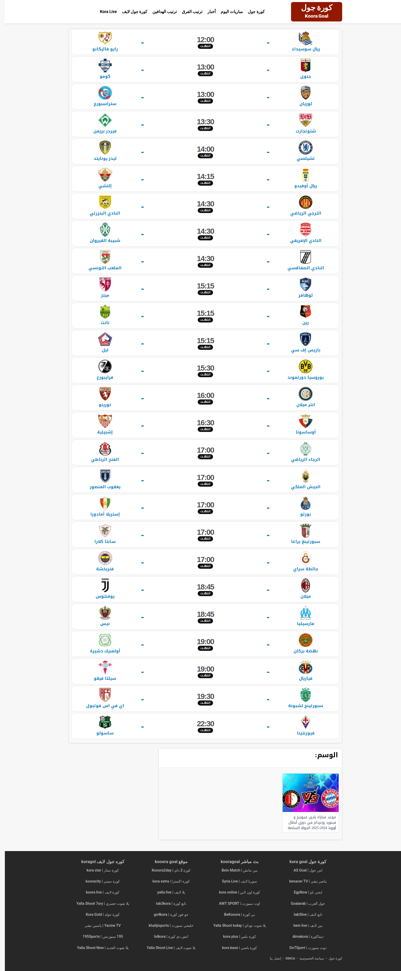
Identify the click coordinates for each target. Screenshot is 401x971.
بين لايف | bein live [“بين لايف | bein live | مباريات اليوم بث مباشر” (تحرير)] (303, 925)
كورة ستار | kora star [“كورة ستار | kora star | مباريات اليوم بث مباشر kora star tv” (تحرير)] (98, 870)
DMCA (285, 958)
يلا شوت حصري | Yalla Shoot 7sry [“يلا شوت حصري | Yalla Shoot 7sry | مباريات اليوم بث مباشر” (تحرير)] (98, 903)
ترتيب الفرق (187, 11)
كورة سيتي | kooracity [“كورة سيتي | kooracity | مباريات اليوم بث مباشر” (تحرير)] (98, 881)
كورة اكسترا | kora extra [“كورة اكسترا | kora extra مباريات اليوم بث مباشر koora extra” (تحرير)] (166, 881)
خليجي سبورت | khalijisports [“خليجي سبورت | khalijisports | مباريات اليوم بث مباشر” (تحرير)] (166, 925)
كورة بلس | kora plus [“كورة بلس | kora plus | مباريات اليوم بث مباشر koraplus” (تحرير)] (234, 936)
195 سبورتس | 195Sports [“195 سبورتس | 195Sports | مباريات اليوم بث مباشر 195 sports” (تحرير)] (98, 936)
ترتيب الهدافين (160, 11)
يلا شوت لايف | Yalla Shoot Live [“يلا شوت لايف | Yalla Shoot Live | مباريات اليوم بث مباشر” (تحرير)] (166, 948)
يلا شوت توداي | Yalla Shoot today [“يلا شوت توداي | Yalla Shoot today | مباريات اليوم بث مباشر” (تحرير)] (234, 925)
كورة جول (251, 11)
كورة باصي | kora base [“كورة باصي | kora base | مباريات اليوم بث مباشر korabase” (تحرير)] (234, 948)
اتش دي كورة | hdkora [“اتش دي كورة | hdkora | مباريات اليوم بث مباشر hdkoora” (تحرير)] (166, 936)
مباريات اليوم (227, 11)
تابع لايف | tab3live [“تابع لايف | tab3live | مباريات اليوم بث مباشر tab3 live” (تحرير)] (303, 914)
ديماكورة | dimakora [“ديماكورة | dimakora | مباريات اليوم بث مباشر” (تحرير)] (303, 936)
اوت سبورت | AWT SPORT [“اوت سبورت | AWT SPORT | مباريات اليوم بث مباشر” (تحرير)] (234, 903)
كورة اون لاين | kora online (234, 892)
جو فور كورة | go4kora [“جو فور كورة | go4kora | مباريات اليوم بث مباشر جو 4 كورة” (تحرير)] (166, 914)
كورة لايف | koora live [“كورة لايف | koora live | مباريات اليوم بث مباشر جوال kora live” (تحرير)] (98, 892)
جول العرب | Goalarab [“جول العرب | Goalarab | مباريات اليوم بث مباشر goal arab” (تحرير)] (303, 903)
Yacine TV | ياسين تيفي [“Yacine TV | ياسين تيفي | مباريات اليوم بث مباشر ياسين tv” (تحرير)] (98, 925)
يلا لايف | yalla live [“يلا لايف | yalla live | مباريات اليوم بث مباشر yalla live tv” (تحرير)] (166, 892)
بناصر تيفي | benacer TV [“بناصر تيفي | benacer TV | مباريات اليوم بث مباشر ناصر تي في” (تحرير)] (303, 881)
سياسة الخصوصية (307, 958)
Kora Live (103, 11)
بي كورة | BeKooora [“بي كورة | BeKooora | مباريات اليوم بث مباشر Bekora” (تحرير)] (234, 914)
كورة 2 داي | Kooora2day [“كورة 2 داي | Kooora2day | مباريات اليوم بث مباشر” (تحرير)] (166, 870)
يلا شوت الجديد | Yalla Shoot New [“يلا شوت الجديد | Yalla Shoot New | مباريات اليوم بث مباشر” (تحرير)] (98, 948)
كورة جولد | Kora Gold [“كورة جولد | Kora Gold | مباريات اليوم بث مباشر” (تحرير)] (98, 914)
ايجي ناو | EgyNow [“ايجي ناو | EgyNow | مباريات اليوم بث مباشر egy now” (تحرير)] (303, 892)
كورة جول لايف (129, 11)
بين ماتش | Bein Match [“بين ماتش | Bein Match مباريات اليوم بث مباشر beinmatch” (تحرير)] (235, 870)
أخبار (207, 11)
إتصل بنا (270, 958)
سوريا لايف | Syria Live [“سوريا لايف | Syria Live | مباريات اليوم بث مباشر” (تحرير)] (234, 881)
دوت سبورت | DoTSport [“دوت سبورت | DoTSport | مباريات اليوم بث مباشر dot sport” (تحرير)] (303, 948)
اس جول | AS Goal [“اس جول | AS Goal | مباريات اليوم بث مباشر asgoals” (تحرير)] (303, 870)
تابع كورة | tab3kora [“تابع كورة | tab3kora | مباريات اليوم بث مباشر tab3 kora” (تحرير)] (166, 903)
